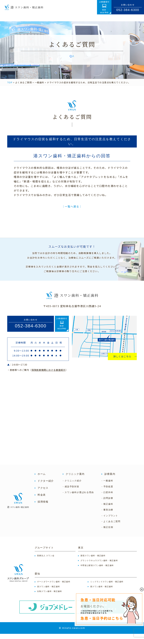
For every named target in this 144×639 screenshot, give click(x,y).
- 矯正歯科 (107, 509)
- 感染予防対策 (71, 491)
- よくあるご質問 (110, 526)
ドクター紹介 (46, 486)
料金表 (42, 500)
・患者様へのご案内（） (37, 375)
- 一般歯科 (107, 486)
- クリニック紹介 (72, 486)
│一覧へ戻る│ (72, 211)
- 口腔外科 (107, 497)
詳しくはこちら (122, 361)
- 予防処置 (107, 491)
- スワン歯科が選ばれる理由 (78, 497)
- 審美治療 (107, 515)
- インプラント (109, 521)
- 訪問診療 (107, 503)
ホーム (42, 479)
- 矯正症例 (107, 532)
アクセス (43, 493)
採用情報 (43, 507)
